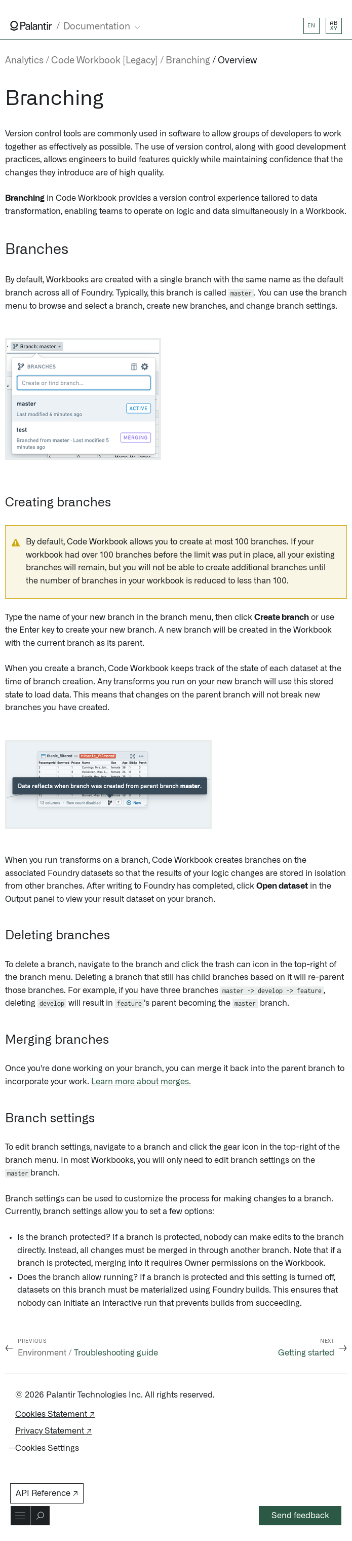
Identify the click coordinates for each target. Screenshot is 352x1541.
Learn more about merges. (141, 1082)
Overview (237, 60)
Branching (188, 60)
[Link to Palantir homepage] (31, 26)
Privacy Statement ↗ (53, 1431)
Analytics (24, 60)
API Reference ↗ (47, 1493)
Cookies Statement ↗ (55, 1414)
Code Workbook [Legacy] (104, 60)
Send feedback (300, 1516)
